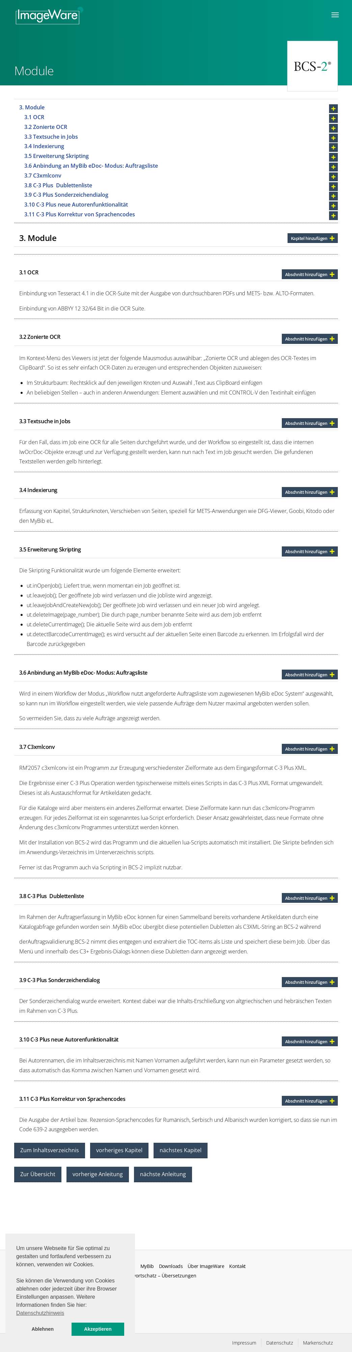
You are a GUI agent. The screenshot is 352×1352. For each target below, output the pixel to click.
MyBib (147, 1266)
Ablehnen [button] (42, 1329)
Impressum (244, 1343)
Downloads (171, 1266)
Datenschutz (279, 1343)
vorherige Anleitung (98, 1174)
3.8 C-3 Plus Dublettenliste (58, 185)
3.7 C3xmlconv (43, 175)
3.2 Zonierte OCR (47, 127)
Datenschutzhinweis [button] (40, 1313)
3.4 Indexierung (45, 146)
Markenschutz (318, 1343)
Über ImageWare (206, 1266)
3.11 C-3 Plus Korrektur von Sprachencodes (80, 214)
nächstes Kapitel (180, 1150)
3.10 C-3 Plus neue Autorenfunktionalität (76, 204)
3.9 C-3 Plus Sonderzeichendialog (67, 194)
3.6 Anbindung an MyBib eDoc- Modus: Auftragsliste (91, 165)
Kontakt (237, 1266)
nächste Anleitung (163, 1174)
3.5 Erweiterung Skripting (57, 156)
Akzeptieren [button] (98, 1329)
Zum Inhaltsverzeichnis (49, 1150)
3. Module (32, 107)
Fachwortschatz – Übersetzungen (158, 1275)
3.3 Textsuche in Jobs (51, 136)
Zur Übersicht (37, 1174)
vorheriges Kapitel (119, 1150)
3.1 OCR (35, 117)
